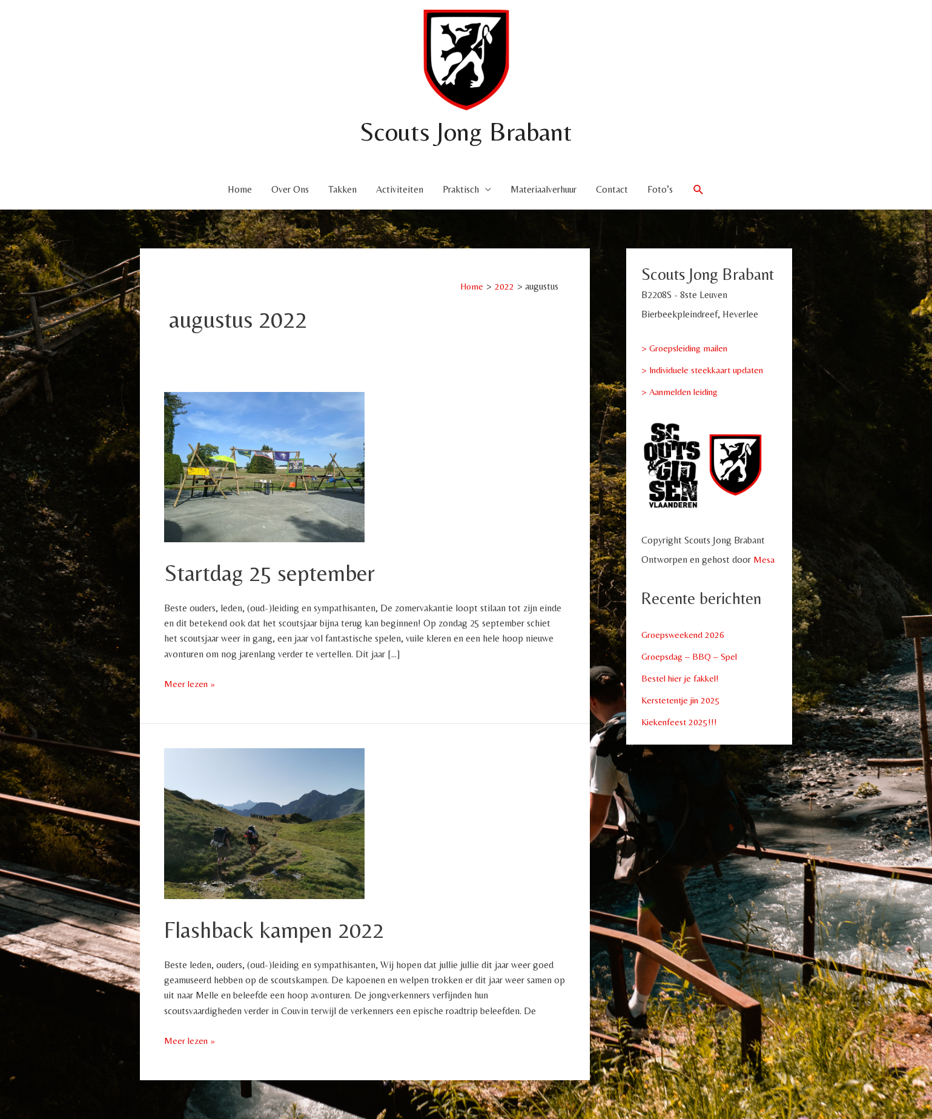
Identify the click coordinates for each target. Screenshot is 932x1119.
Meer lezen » (190, 683)
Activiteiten (399, 189)
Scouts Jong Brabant (466, 131)
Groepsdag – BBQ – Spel (691, 656)
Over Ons (290, 189)
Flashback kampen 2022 (280, 929)
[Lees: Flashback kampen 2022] (264, 822)
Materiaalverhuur (544, 189)
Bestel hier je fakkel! (682, 678)
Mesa (764, 559)
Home (240, 189)
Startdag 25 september (274, 572)
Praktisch (461, 189)
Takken (342, 189)
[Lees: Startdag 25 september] (264, 465)
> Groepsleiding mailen (687, 348)
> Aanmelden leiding (682, 391)
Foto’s (660, 189)
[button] (698, 190)
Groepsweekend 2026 (684, 634)
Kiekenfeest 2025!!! (680, 722)
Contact (612, 189)
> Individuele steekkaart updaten (706, 370)
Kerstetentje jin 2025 (683, 700)
